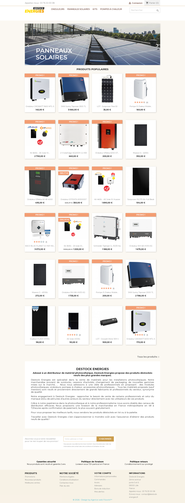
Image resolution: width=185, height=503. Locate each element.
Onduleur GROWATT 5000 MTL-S (141, 339)
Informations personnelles (105, 476)
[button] (35, 44)
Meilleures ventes (32, 483)
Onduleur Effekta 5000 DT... (107, 153)
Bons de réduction (102, 489)
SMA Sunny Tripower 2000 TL (140, 292)
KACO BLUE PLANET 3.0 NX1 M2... (40, 246)
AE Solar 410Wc (73, 339)
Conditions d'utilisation (69, 480)
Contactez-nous (66, 483)
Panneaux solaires (78, 9)
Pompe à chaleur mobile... (141, 106)
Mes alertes (99, 492)
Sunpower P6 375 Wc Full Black (140, 199)
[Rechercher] (145, 10)
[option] (92, 44)
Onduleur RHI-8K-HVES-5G (73, 292)
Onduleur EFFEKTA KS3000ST (74, 199)
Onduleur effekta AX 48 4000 (40, 199)
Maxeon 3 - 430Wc (40, 292)
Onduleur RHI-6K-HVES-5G (140, 246)
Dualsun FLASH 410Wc (40, 339)
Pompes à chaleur (111, 9)
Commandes (99, 479)
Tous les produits (148, 356)
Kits (95, 9)
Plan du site (65, 486)
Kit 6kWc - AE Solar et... (40, 153)
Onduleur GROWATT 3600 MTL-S (40, 106)
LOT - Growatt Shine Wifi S (107, 339)
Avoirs (96, 482)
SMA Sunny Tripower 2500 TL (73, 106)
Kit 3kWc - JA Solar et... (73, 246)
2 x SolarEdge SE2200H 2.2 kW (73, 153)
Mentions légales (67, 477)
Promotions (30, 477)
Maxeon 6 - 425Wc (141, 153)
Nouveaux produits (33, 480)
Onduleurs (57, 9)
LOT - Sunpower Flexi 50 (107, 106)
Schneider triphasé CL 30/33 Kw (107, 246)
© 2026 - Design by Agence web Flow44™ (92, 500)
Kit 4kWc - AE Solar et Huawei (107, 199)
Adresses (98, 485)
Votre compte (102, 473)
